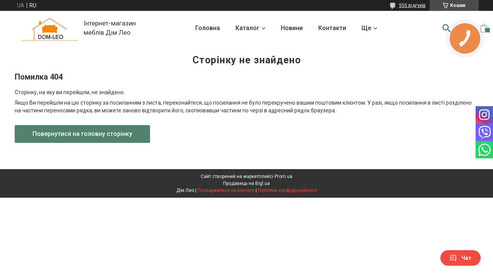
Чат (460, 257)
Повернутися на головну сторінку (82, 133)
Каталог (247, 28)
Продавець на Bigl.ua (246, 183)
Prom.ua (283, 176)
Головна (207, 28)
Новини (292, 28)
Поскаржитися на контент (226, 190)
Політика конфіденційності (287, 190)
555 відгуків (412, 5)
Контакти (332, 28)
